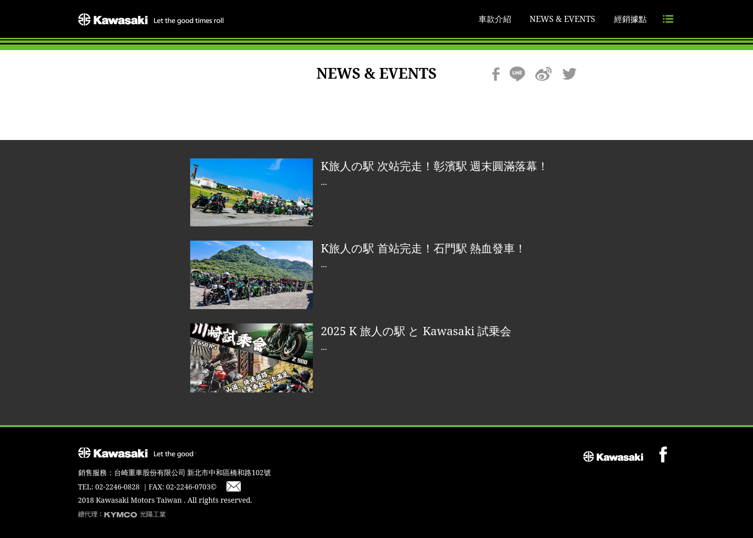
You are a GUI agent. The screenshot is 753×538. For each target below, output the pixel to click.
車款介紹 (494, 19)
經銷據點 (630, 19)
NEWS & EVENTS (563, 19)
